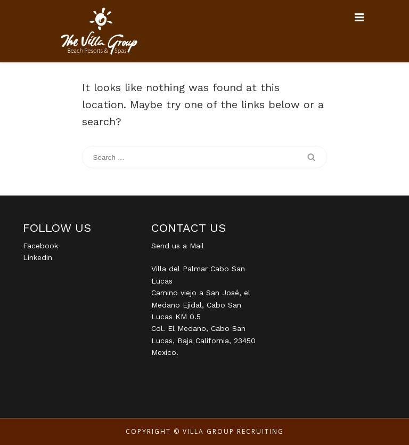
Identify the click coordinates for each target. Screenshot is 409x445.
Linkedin (37, 257)
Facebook (40, 245)
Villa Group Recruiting (233, 431)
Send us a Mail (177, 245)
